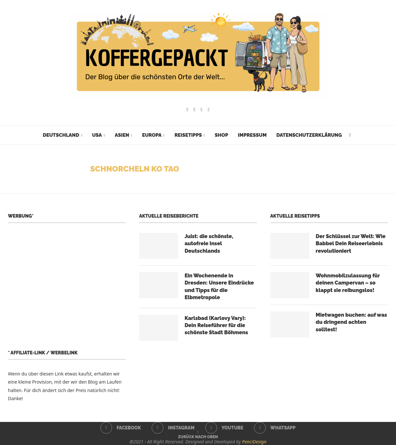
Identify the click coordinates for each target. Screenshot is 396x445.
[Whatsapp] (209, 110)
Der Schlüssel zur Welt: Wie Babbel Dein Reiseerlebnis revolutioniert (351, 243)
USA (97, 135)
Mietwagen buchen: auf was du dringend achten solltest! (351, 322)
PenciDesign (254, 442)
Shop (221, 135)
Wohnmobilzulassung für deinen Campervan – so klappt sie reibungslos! (348, 283)
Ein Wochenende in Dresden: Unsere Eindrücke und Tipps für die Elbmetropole (219, 286)
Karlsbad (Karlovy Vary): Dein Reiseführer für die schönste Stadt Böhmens (216, 325)
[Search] (350, 135)
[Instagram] (194, 110)
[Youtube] (201, 110)
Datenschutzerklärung (309, 135)
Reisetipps (188, 135)
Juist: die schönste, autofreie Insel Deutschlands (209, 243)
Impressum (252, 135)
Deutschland (61, 135)
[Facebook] (187, 110)
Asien (122, 135)
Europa (151, 135)
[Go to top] (198, 436)
